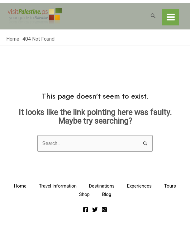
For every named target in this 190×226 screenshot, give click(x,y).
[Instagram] (104, 209)
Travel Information (58, 186)
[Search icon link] (153, 16)
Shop (84, 194)
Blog (106, 194)
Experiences (139, 186)
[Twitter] (95, 209)
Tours (170, 186)
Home (20, 186)
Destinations (102, 186)
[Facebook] (85, 209)
